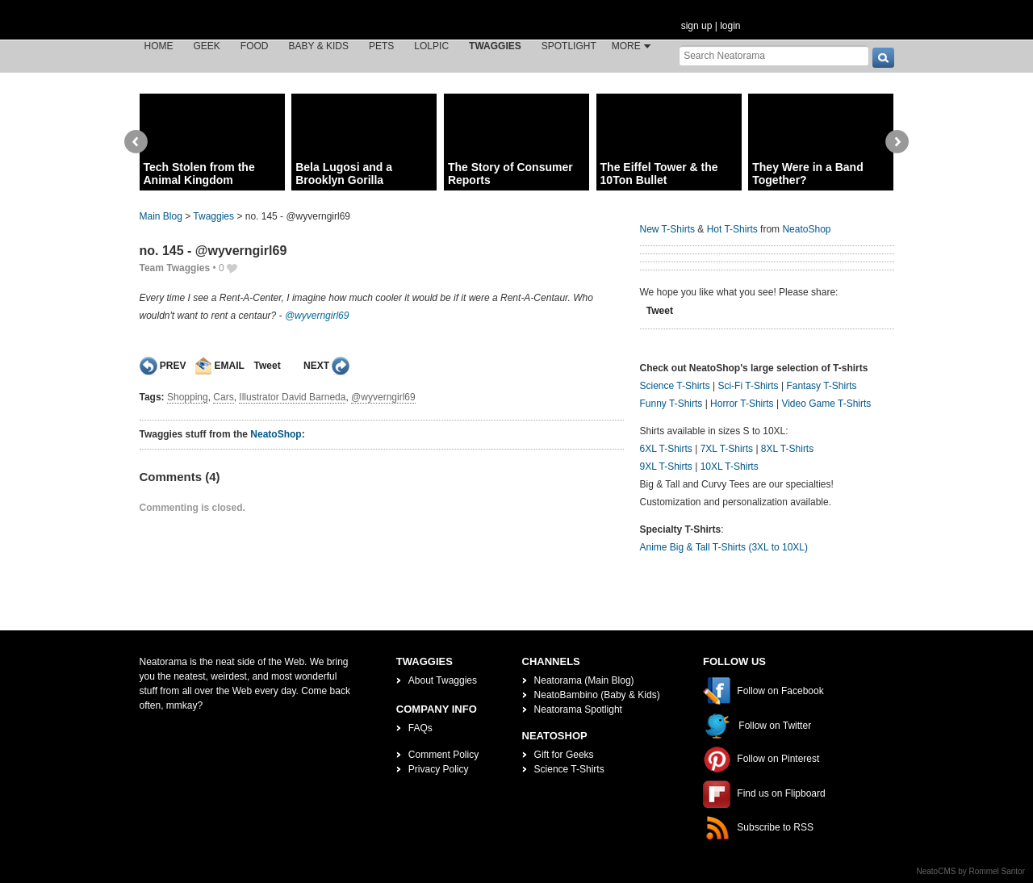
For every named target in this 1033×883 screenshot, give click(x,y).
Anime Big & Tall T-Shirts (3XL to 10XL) (724, 547)
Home (159, 46)
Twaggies (495, 46)
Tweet (267, 365)
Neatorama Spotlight (578, 709)
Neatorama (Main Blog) (584, 680)
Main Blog (161, 216)
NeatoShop (275, 434)
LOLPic (431, 46)
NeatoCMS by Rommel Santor (971, 871)
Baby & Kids (319, 46)
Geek (207, 46)
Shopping (187, 397)
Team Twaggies (175, 268)
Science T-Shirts (675, 385)
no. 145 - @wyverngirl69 (213, 250)
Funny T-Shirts (671, 403)
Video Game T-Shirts (826, 403)
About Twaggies (442, 680)
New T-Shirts (667, 229)
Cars (223, 397)
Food (254, 46)
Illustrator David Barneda (292, 397)
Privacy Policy (438, 769)
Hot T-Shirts (732, 229)
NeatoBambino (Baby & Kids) (597, 695)
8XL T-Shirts (787, 448)
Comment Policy (443, 754)
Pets (381, 46)
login (730, 25)
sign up (697, 25)
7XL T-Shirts (727, 448)
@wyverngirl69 (317, 315)
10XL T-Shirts (730, 466)
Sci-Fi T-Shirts (747, 385)
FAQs (420, 728)
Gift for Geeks (564, 754)
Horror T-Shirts (741, 403)
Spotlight (569, 46)
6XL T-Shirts (666, 448)
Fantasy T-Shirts (821, 385)
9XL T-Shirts (666, 466)
